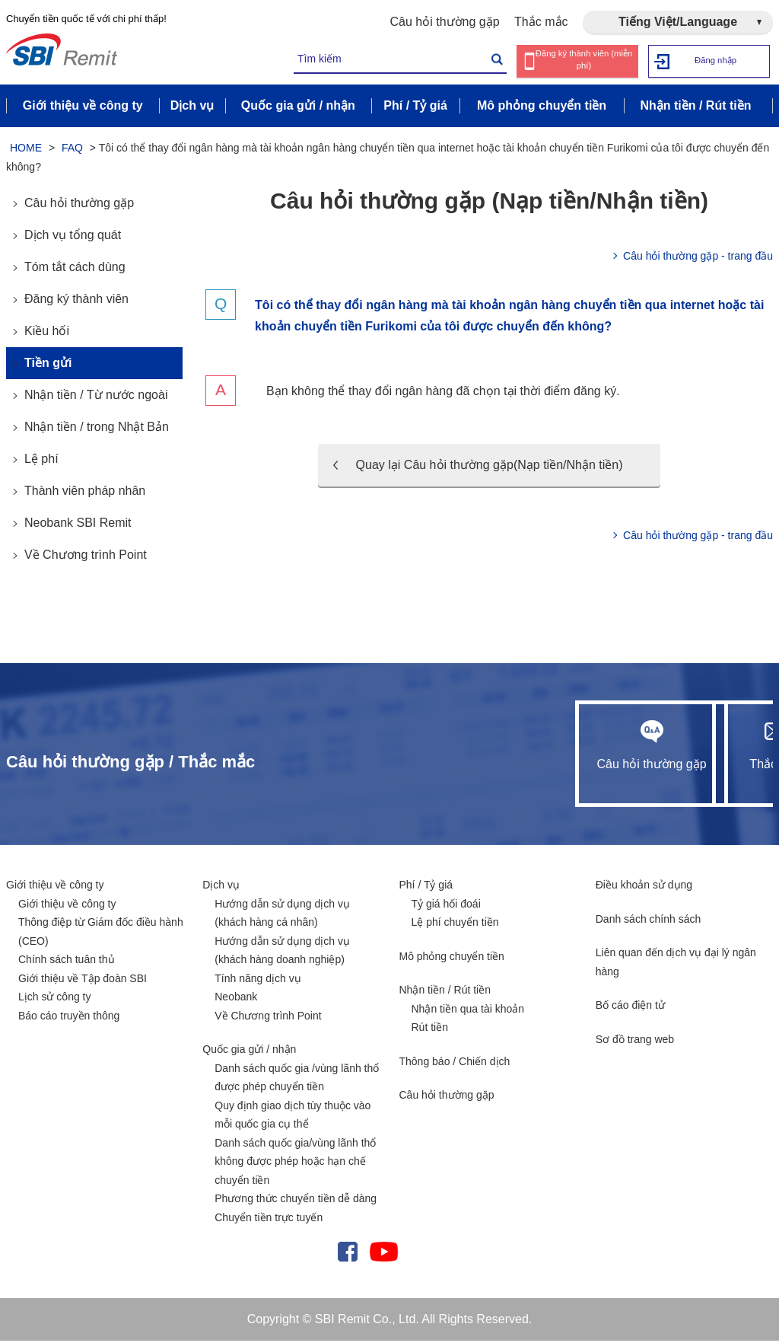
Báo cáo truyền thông (68, 1018)
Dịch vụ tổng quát (72, 237)
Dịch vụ (221, 888)
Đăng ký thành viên (76, 301)
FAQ (72, 151)
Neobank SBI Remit (78, 525)
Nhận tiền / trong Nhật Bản (96, 429)
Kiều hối (46, 333)
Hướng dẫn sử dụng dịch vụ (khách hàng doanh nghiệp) (282, 952)
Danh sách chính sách (648, 921)
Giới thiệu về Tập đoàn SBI (82, 981)
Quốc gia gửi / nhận (249, 1052)
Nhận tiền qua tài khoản (468, 1011)
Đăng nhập (715, 60)
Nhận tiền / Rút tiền (445, 993)
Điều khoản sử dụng (644, 888)
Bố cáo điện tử (630, 1008)
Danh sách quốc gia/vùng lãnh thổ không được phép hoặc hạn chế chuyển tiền (295, 1163)
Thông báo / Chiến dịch (454, 1063)
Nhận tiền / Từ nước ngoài (95, 397)
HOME (26, 151)
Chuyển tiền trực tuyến (269, 1220)
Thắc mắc (541, 21)
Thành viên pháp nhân (84, 493)
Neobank (236, 1000)
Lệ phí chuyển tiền (455, 925)
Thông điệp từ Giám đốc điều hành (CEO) (100, 934)
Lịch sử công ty (54, 1000)
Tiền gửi (48, 365)
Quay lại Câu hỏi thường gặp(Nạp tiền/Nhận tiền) (489, 467)
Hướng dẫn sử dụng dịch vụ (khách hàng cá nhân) (282, 915)
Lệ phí (41, 461)
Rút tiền (430, 1030)
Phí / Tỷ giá (426, 888)
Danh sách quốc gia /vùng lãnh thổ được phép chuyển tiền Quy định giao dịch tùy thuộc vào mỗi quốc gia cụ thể (297, 1098)
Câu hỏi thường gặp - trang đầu (698, 259)
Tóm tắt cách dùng (75, 269)
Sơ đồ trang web (635, 1041)
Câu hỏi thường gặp (445, 21)
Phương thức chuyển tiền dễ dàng (296, 1201)
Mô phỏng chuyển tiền (451, 958)
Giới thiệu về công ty (55, 888)
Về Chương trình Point (85, 557)
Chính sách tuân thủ (66, 962)
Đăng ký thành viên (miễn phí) (584, 61)
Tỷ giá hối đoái (446, 906)
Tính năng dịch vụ (257, 981)
